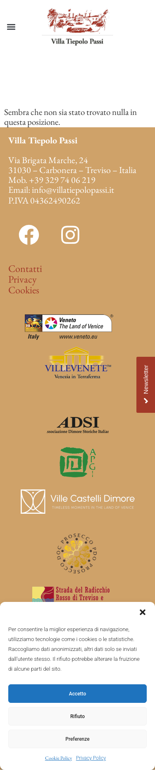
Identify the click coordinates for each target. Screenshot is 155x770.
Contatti (25, 268)
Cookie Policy (58, 758)
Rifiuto (77, 716)
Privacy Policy (91, 758)
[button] (142, 612)
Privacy (22, 279)
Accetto (77, 694)
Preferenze (77, 739)
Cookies (23, 289)
